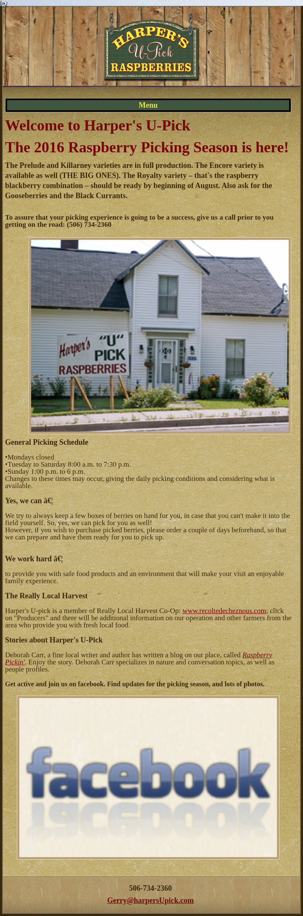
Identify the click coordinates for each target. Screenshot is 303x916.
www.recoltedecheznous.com (224, 611)
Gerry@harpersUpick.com (150, 900)
